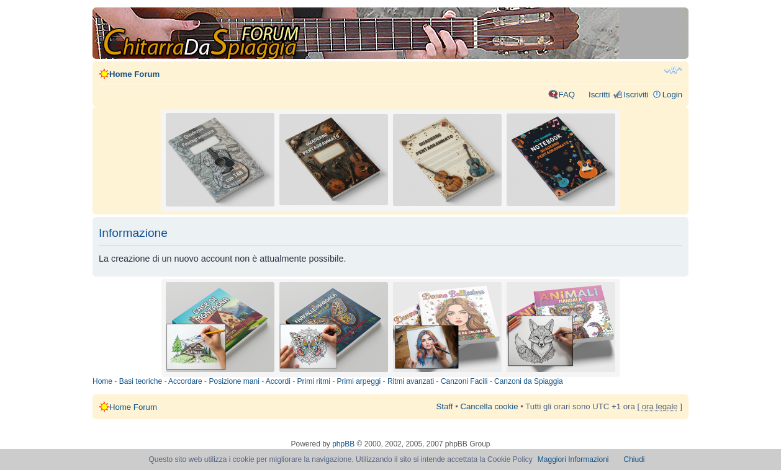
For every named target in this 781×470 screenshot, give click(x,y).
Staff (444, 406)
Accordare (185, 381)
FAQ (567, 94)
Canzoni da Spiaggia (528, 381)
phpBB (343, 444)
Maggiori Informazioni (573, 459)
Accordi (278, 381)
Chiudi (634, 459)
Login (672, 94)
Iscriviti (635, 94)
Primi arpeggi (359, 381)
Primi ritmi (313, 381)
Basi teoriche (140, 381)
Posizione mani (234, 381)
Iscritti (599, 94)
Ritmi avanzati (410, 381)
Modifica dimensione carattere (673, 70)
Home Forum (134, 74)
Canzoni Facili (464, 381)
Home (102, 381)
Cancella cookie (489, 406)
